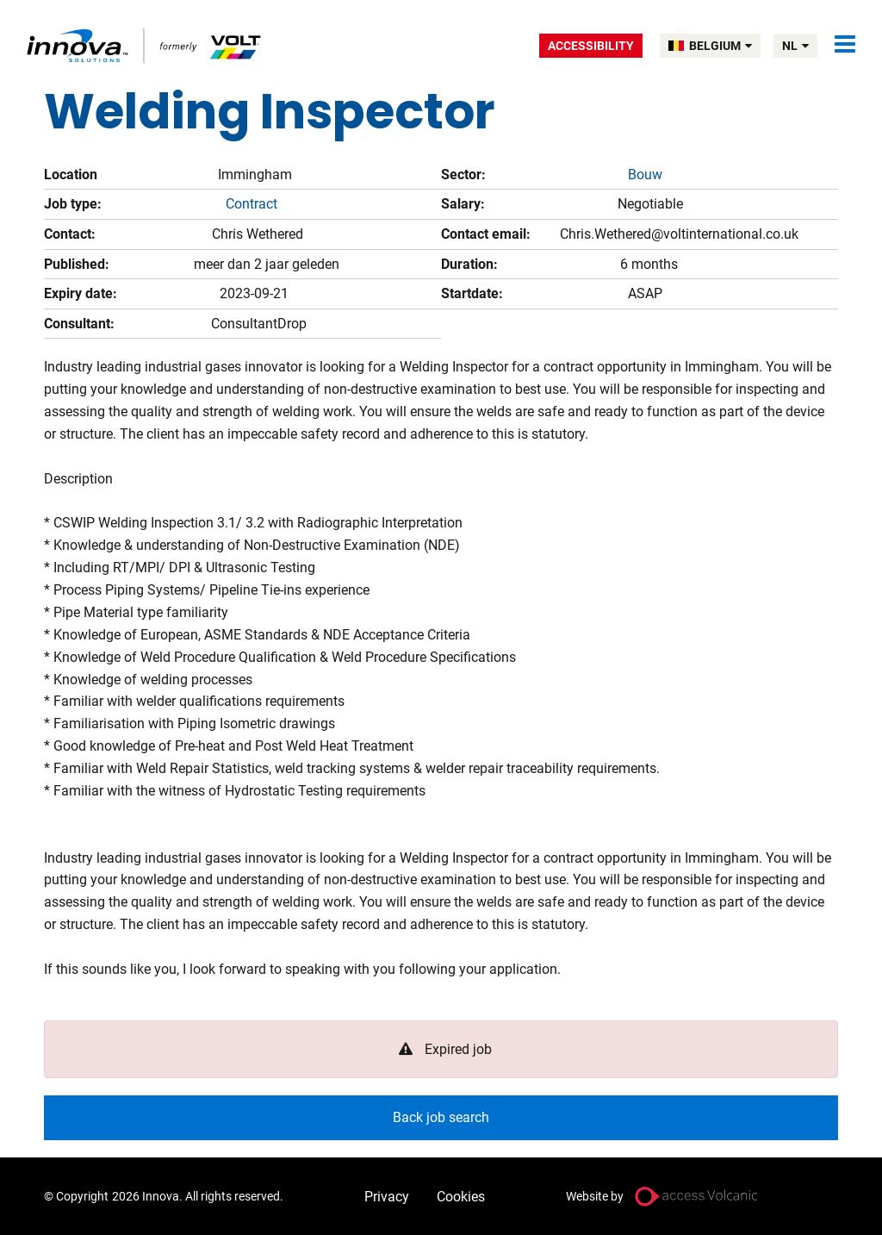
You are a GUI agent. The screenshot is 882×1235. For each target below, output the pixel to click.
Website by (595, 1196)
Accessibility (591, 46)
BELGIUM (720, 46)
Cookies (461, 1196)
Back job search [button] (441, 1117)
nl (795, 46)
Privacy (386, 1196)
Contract (251, 204)
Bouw (645, 174)
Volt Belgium (145, 45)
